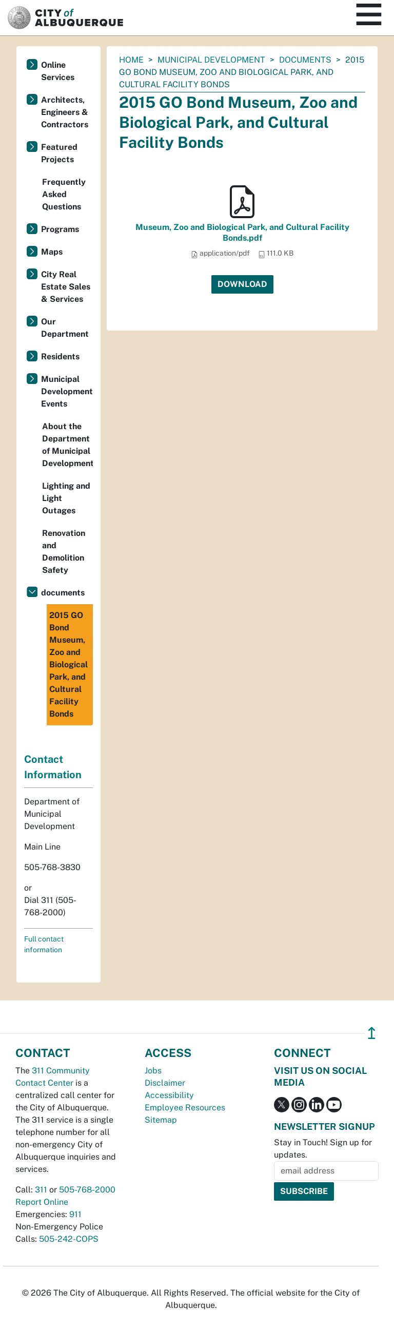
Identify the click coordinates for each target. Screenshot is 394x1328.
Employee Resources (185, 1107)
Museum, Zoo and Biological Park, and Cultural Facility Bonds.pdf (242, 232)
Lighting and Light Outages (66, 498)
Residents (60, 356)
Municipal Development (211, 60)
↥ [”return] (372, 1033)
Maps (52, 252)
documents (305, 60)
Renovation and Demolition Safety (63, 551)
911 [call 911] (75, 1214)
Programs (60, 229)
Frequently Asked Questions (64, 194)
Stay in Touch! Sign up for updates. (323, 1149)
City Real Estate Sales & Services (65, 287)
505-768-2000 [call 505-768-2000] (87, 1190)
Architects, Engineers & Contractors (64, 112)
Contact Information (53, 767)
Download (242, 284)
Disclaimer (165, 1083)
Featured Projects (59, 153)
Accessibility (169, 1095)
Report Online (41, 1202)
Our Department (65, 328)
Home (131, 60)
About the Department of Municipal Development (67, 444)
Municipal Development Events (67, 391)
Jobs (153, 1070)
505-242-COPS (68, 1239)
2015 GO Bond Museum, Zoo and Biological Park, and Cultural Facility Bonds (68, 664)
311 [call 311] (41, 1190)
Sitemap (161, 1120)
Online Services (57, 71)
